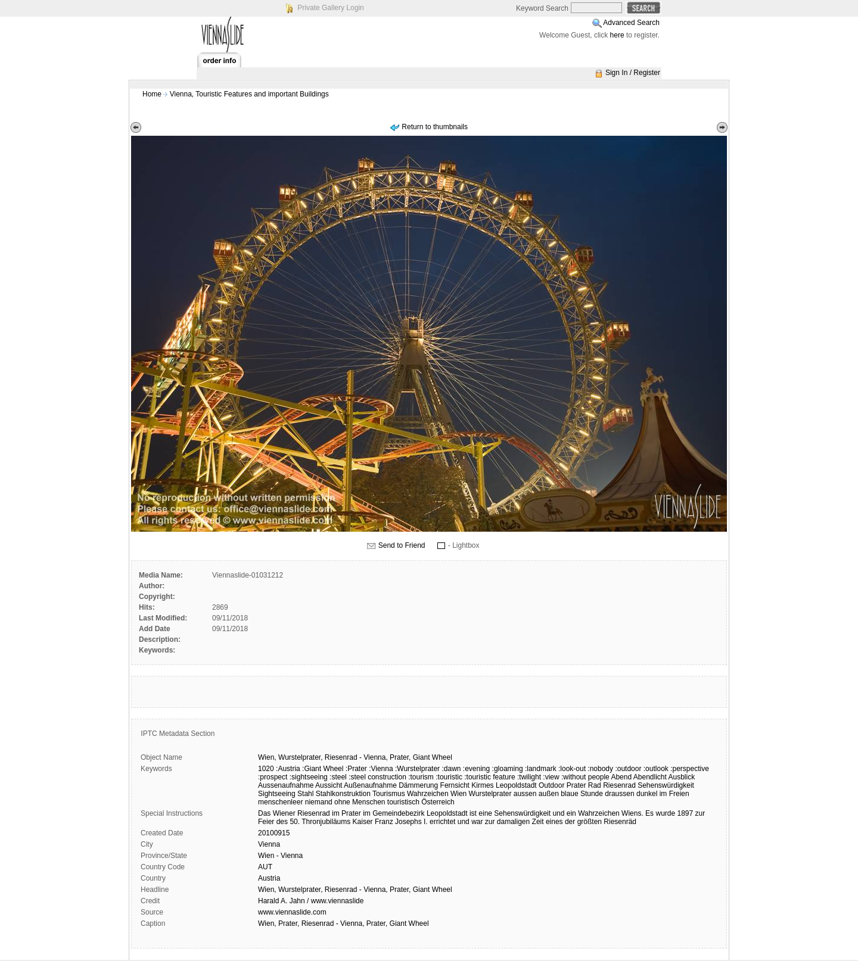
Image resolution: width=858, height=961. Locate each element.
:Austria (288, 769)
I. (426, 822)
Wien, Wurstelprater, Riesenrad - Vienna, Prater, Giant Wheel (355, 889)
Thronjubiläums (325, 822)
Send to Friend (401, 545)
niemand (318, 802)
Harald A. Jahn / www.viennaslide (310, 901)
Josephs (408, 822)
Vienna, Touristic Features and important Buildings (249, 94)
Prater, (400, 757)
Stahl (305, 794)
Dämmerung (418, 785)
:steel (338, 777)
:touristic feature (489, 777)
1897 (685, 813)
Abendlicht (650, 777)
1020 (266, 769)
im (336, 813)
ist (473, 813)
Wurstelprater (490, 794)
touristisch (403, 802)
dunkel (646, 794)
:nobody (600, 769)
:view (551, 777)
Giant (421, 757)
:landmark (541, 769)
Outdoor (551, 785)
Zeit (538, 822)
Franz (384, 822)
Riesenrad (341, 757)
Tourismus (388, 794)
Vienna (269, 844)
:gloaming (507, 769)
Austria (269, 878)
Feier (266, 822)
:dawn (451, 769)
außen (549, 794)
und (558, 813)
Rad (594, 785)
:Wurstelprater (417, 769)
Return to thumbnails (435, 127)
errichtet (442, 822)
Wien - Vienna (280, 855)
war (477, 822)
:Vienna (381, 769)
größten (589, 822)
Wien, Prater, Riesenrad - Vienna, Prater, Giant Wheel (343, 923)
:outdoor (628, 769)
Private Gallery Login (330, 8)
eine (485, 813)
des (282, 822)
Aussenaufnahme (285, 785)
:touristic (449, 777)
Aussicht (328, 785)
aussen (525, 794)
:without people (585, 777)
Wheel (442, 757)
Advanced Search (631, 22)
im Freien (674, 794)
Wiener (284, 813)
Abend (621, 777)
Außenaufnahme (370, 785)
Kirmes (482, 785)
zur (700, 813)
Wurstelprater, (300, 757)
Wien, (267, 757)
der (570, 822)
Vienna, (375, 757)
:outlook (656, 769)
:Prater (356, 769)
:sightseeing (309, 777)
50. (295, 822)
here (617, 35)
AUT (265, 867)
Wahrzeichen (428, 794)
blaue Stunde (582, 794)
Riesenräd (620, 822)
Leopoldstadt (516, 785)
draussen (619, 794)
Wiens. (632, 813)
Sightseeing (277, 794)
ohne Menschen (359, 802)
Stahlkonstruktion (343, 794)
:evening (476, 769)
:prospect (272, 777)
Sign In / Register (632, 72)
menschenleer (280, 802)
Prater (576, 785)
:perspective (689, 769)
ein (571, 813)
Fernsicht (455, 785)
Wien (458, 794)
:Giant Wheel (322, 769)
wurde (665, 813)
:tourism (421, 777)
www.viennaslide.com (292, 912)
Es (649, 813)
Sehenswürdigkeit (666, 785)
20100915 (274, 833)
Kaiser (363, 822)
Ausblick (682, 777)
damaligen (513, 822)
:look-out (572, 769)
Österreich (437, 802)
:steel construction (377, 777)
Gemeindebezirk (398, 813)
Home (151, 94)
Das (264, 813)
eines (554, 822)
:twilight (529, 777)
